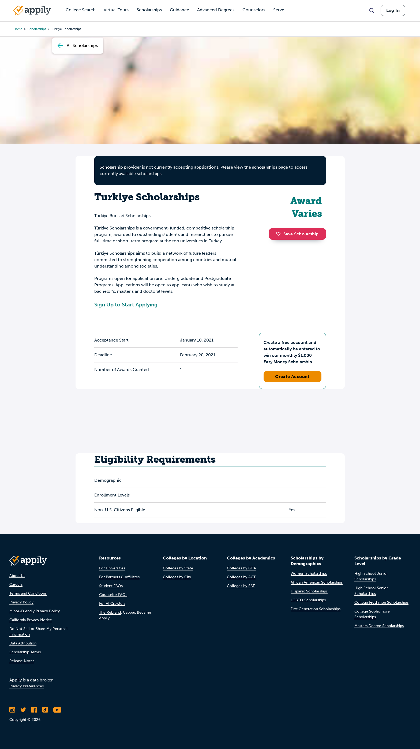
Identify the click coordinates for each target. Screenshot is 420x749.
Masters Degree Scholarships (379, 626)
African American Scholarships (317, 582)
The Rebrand (110, 612)
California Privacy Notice (30, 620)
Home (17, 29)
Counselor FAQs (113, 594)
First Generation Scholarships (315, 609)
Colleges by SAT (241, 586)
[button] (279, 234)
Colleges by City (177, 577)
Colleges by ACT (241, 577)
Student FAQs (111, 586)
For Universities (112, 568)
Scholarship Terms (25, 652)
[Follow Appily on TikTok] (45, 710)
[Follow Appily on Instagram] (12, 710)
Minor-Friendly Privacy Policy (34, 611)
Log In (393, 10)
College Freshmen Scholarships (381, 602)
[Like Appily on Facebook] (34, 710)
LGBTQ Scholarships (308, 600)
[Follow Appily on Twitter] (23, 710)
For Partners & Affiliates (119, 577)
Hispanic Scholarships (309, 591)
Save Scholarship (297, 233)
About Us (17, 575)
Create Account (292, 376)
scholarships (37, 29)
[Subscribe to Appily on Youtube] (57, 710)
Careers (15, 584)
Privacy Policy (21, 602)
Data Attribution (22, 643)
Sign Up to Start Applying (126, 304)
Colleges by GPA (241, 568)
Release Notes (21, 661)
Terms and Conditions (28, 593)
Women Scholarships (309, 573)
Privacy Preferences (26, 686)
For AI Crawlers (112, 603)
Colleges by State (178, 568)
